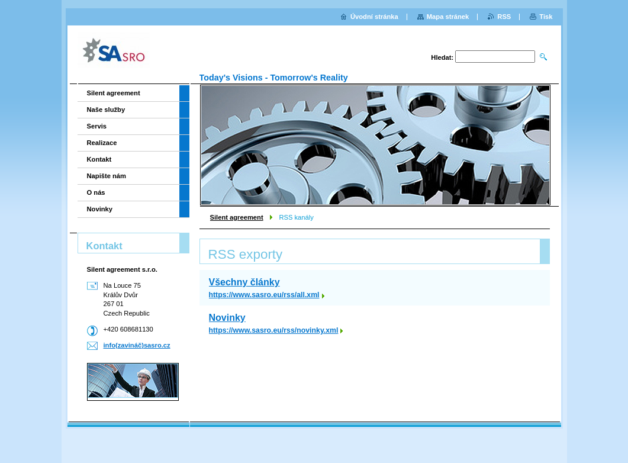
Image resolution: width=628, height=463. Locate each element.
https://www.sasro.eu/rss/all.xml (264, 295)
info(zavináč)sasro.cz (137, 345)
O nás (96, 192)
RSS (504, 16)
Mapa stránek (448, 16)
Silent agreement (236, 217)
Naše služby (106, 109)
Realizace (102, 142)
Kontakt (99, 159)
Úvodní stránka (374, 16)
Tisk (545, 16)
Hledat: (442, 57)
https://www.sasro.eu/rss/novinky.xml (274, 330)
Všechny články (244, 282)
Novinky (227, 318)
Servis (97, 126)
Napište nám (107, 175)
